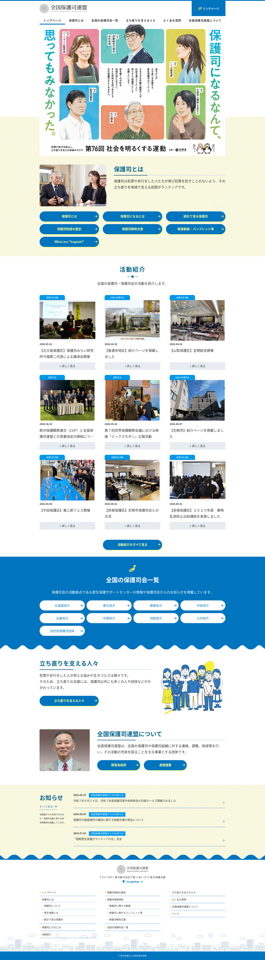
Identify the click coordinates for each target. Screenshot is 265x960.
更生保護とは (51, 912)
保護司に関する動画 (119, 905)
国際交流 (52, 377)
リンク (175, 913)
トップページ (52, 20)
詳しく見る (68, 366)
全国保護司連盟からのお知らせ (107, 795)
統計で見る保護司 (53, 919)
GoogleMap (132, 881)
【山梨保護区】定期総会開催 (192, 350)
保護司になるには (51, 927)
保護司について (52, 905)
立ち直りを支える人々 (141, 20)
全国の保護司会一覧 (104, 20)
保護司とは (76, 20)
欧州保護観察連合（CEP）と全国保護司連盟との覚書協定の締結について (67, 436)
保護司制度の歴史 (116, 892)
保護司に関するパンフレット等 (125, 912)
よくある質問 (172, 20)
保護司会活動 (52, 297)
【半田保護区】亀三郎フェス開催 (65, 510)
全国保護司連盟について (205, 20)
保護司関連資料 (115, 899)
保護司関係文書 (117, 919)
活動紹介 (46, 934)
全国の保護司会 (117, 297)
